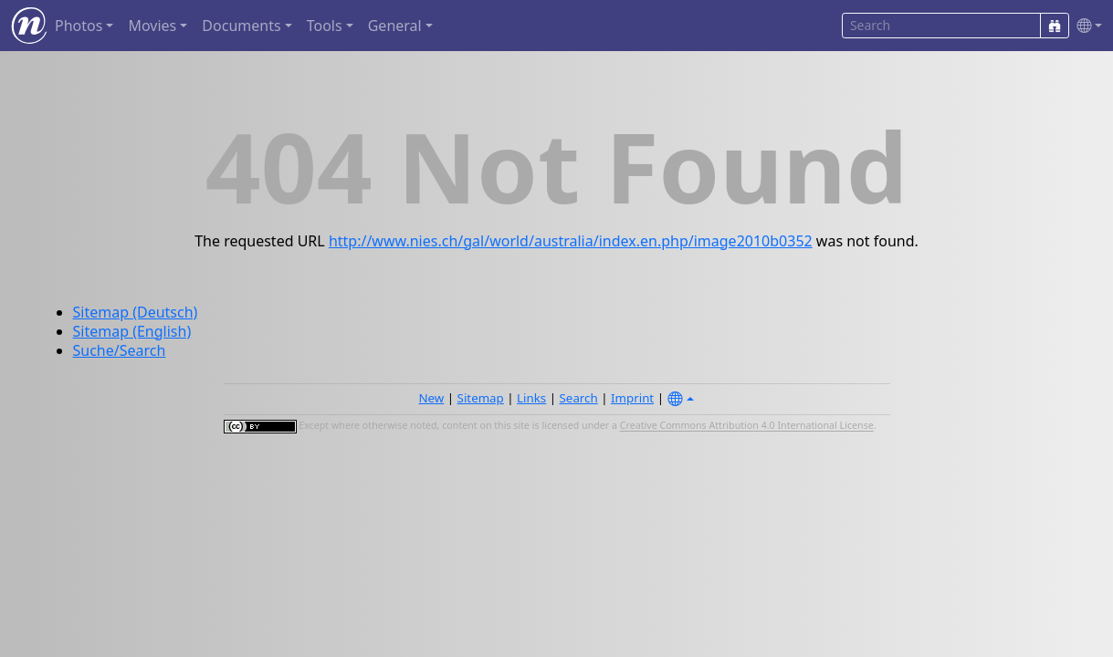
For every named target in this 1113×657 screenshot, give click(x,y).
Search (579, 398)
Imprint (632, 398)
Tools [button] (324, 26)
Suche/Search (119, 350)
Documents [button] (241, 26)
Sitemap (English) (132, 331)
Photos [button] (78, 26)
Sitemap (480, 398)
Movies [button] (152, 26)
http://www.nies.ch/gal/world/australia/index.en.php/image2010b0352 (571, 241)
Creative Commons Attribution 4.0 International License (747, 426)
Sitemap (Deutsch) (135, 312)
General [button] (395, 26)
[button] (1085, 26)
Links (531, 398)
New (431, 398)
